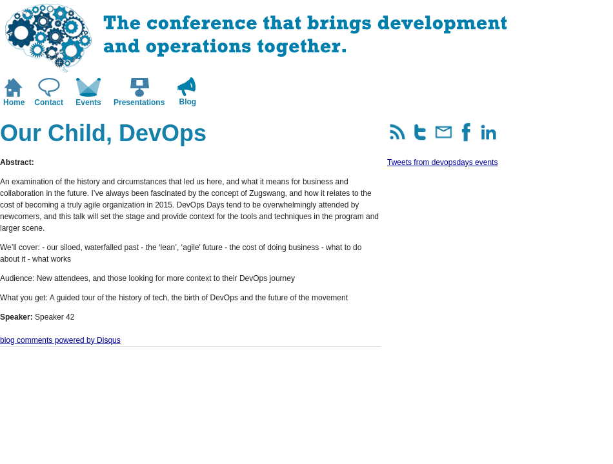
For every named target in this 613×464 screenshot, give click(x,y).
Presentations (139, 102)
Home (14, 102)
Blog (188, 101)
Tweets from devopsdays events (442, 162)
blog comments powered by (60, 340)
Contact (48, 102)
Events (88, 102)
